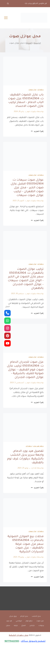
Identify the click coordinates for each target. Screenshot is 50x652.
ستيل (8, 626)
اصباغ (24, 626)
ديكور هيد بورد (38, 446)
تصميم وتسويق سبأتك (33, 641)
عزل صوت (32, 90)
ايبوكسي (19, 621)
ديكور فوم (29, 621)
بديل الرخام (24, 616)
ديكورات (40, 90)
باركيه (16, 626)
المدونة (29, 43)
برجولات (41, 626)
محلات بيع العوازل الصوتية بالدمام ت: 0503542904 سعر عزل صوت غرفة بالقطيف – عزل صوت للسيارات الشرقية (26, 544)
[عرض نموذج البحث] (6, 4)
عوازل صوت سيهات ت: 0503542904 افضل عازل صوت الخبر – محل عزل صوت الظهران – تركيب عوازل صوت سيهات (27, 188)
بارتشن (32, 626)
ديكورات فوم (32, 112)
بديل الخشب (36, 616)
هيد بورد (9, 621)
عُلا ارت (34, 468)
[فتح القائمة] (6, 18)
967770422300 (12, 641)
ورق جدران (13, 616)
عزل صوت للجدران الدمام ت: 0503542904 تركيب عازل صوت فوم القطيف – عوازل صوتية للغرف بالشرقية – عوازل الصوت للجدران (25, 370)
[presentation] (25, 71)
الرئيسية (37, 43)
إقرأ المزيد (37, 132)
